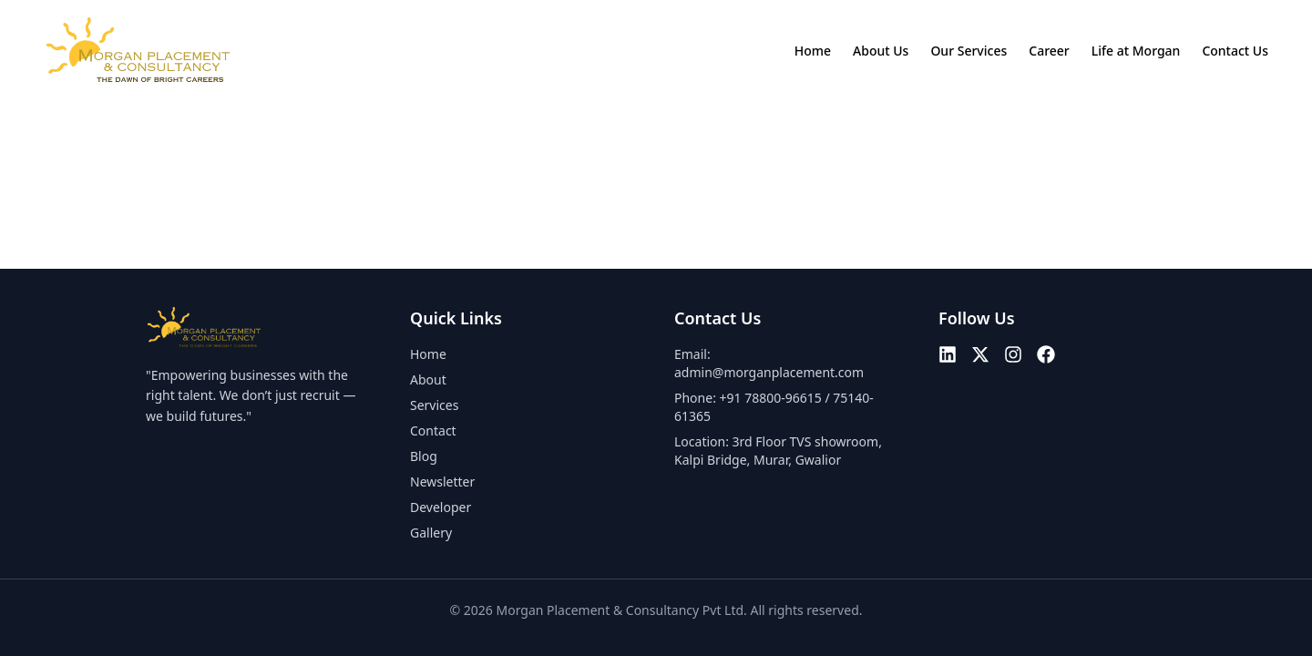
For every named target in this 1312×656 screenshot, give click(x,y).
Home (812, 50)
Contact (433, 430)
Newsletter (442, 481)
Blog (423, 456)
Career (1049, 50)
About (428, 379)
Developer (440, 507)
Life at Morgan (1136, 50)
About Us (880, 50)
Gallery (431, 532)
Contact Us (1235, 50)
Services (434, 405)
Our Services (968, 50)
